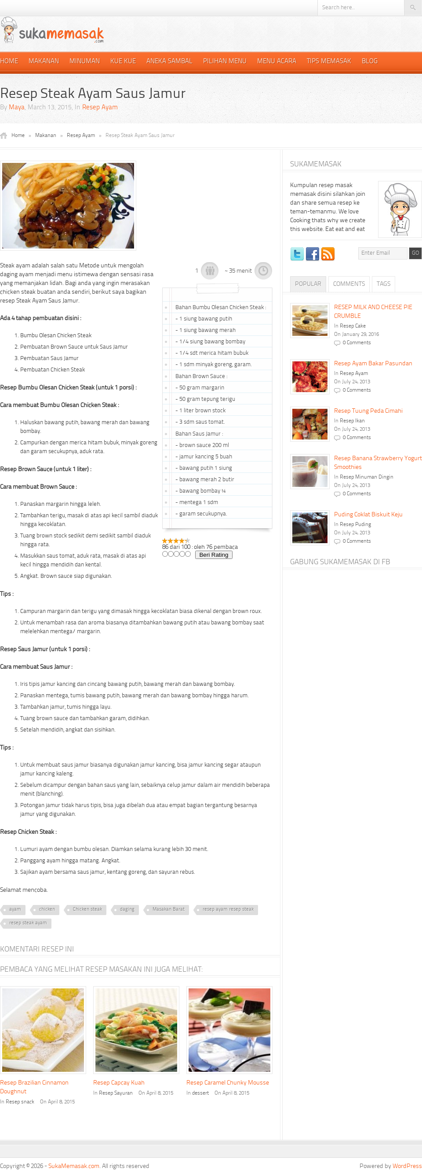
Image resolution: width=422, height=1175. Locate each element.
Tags (383, 284)
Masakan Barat (169, 909)
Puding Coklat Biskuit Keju (368, 515)
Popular (308, 284)
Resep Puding (355, 524)
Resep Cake (353, 326)
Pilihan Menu (225, 61)
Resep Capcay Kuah (119, 1083)
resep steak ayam (28, 923)
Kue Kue (123, 61)
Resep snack (20, 1102)
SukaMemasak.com (73, 1166)
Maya (17, 108)
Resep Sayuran (116, 1093)
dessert (200, 1093)
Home (9, 61)
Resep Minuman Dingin (366, 477)
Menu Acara (276, 61)
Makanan (44, 61)
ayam (15, 909)
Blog (370, 61)
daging (127, 909)
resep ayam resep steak (228, 909)
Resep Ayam (100, 108)
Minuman (84, 61)
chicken (47, 909)
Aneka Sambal (169, 61)
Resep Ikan (352, 421)
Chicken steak (87, 909)
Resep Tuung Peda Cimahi (368, 411)
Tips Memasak (329, 61)
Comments (349, 284)
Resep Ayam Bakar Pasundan (373, 363)
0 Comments (357, 343)
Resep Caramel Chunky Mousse (227, 1083)
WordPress (407, 1166)
